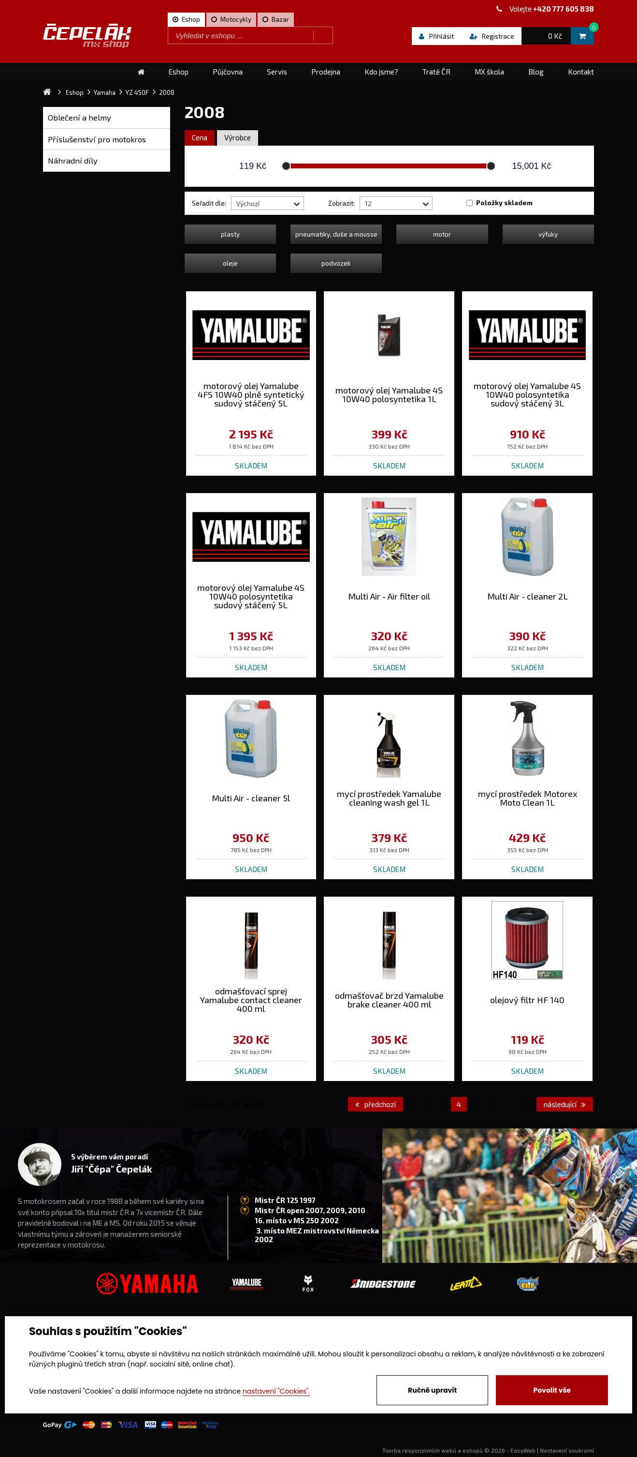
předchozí (375, 1104)
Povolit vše (551, 1390)
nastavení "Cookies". (276, 1391)
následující (565, 1104)
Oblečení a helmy (79, 117)
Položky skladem (504, 203)
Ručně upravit (432, 1390)
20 (525, 1104)
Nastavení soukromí (567, 1450)
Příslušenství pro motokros (97, 139)
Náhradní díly (73, 160)
